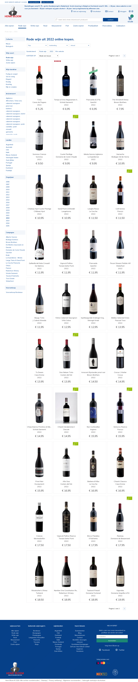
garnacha (9, 132)
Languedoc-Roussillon (37, 637)
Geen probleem (34, 2)
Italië (7, 152)
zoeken (110, 20)
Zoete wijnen (78, 26)
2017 (7, 205)
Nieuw (8, 44)
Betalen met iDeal (98, 663)
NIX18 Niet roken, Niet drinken (101, 674)
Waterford (9, 281)
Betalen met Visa (108, 663)
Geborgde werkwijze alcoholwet (93, 680)
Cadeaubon (120, 26)
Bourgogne (37, 633)
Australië (9, 147)
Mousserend (56, 26)
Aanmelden (112, 641)
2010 (7, 189)
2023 (7, 221)
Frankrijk (9, 170)
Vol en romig (10, 77)
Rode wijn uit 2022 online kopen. (14, 12)
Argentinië (9, 145)
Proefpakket (93, 26)
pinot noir (9, 106)
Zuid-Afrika (10, 160)
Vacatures (79, 651)
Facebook (106, 650)
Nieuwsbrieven (80, 635)
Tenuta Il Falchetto (12, 276)
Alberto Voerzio (11, 237)
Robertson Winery (12, 271)
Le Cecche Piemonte (13, 263)
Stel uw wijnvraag (78, 11)
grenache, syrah (11, 134)
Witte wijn (35, 26)
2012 (7, 195)
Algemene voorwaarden (71, 680)
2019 (7, 210)
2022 (7, 218)
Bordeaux (36, 631)
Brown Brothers (11, 242)
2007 (7, 184)
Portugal (9, 163)
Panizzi (8, 268)
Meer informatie (47, 2)
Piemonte (36, 640)
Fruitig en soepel (11, 74)
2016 (7, 202)
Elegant (8, 79)
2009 (7, 187)
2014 (7, 200)
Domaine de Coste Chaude (15, 250)
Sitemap (44, 680)
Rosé (45, 26)
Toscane (37, 642)
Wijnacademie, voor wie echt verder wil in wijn (115, 672)
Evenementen (80, 631)
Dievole (8, 247)
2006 (7, 182)
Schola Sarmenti (11, 273)
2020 (7, 213)
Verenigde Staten (12, 158)
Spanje (8, 165)
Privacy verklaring (55, 680)
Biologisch (9, 46)
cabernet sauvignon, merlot (15, 114)
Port (67, 26)
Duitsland (9, 168)
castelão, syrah (11, 127)
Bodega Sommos (12, 240)
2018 (7, 208)
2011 (7, 192)
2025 (7, 226)
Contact (109, 11)
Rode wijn (22, 26)
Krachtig (9, 84)
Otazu (8, 265)
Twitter (121, 650)
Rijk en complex (11, 87)
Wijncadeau (107, 26)
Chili (7, 150)
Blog (79, 633)
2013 (7, 197)
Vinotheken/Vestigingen (79, 644)
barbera (9, 108)
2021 (7, 215)
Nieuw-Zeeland (11, 155)
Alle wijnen (9, 26)
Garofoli (9, 253)
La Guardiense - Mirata (14, 258)
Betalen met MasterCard (103, 663)
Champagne (36, 635)
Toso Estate (10, 278)
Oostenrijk (58, 644)
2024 (7, 223)
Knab (7, 255)
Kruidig (8, 82)
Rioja (36, 644)
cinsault (8, 129)
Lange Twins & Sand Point (15, 260)
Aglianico (9, 98)
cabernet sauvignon (13, 103)
